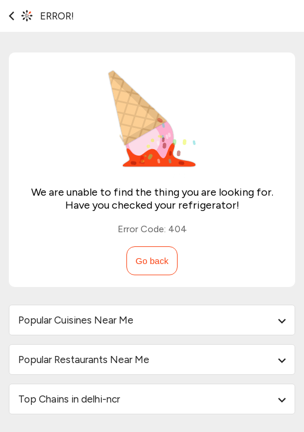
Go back (152, 261)
